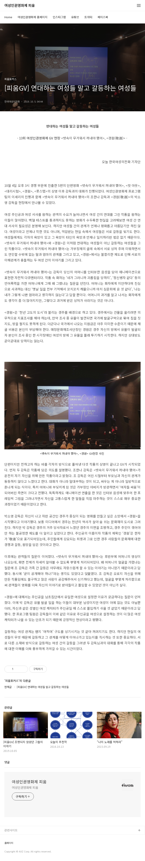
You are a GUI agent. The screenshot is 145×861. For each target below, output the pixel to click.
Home (8, 17)
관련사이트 (11, 830)
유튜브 (75, 17)
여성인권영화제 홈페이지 (32, 17)
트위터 (88, 17)
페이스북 (103, 17)
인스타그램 (59, 17)
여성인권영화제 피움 (19, 5)
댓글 (7, 762)
